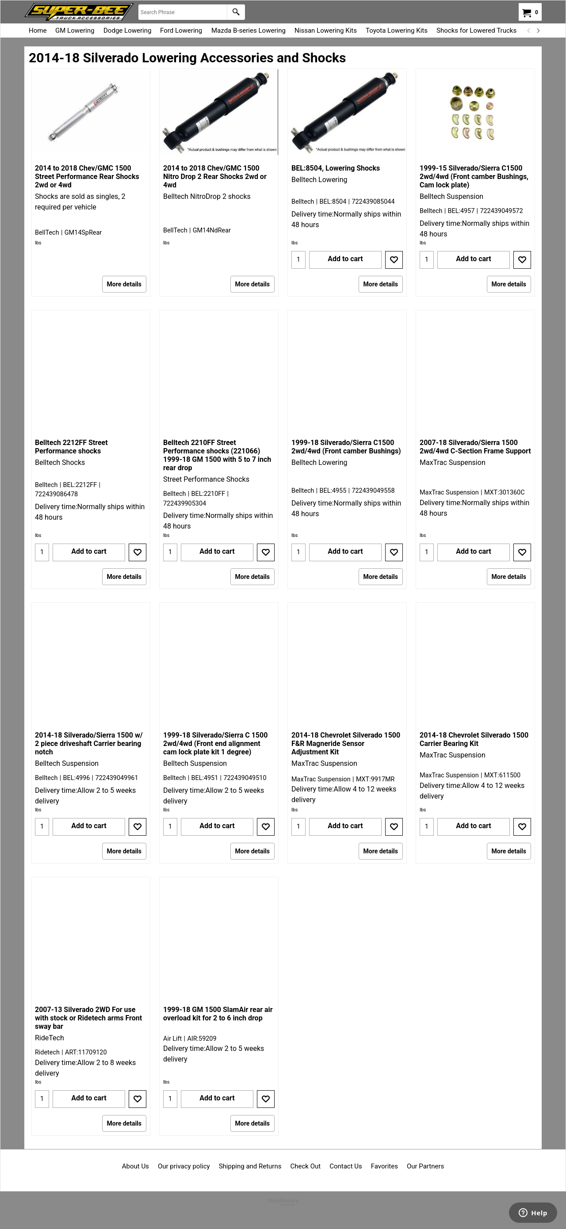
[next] (538, 30)
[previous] (529, 30)
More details (124, 284)
